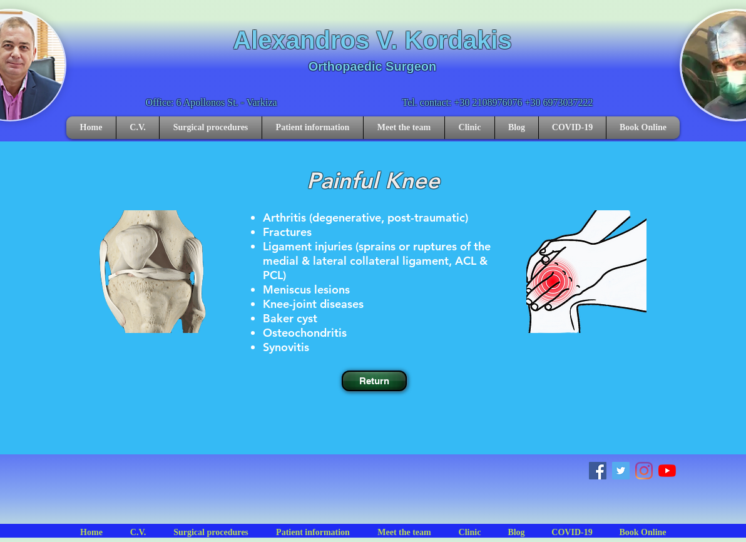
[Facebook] (597, 470)
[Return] (374, 381)
